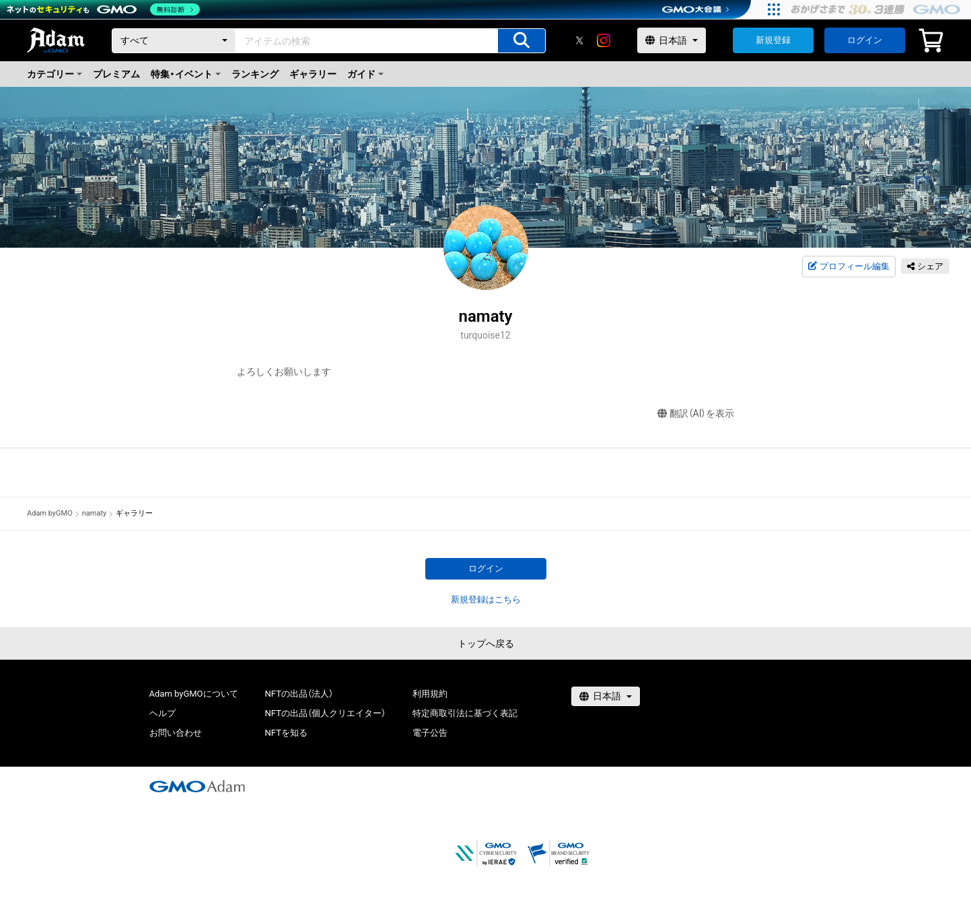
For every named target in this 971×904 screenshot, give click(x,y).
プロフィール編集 (848, 266)
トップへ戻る (486, 643)
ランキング (255, 74)
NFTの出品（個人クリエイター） (325, 713)
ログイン (864, 40)
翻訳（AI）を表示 (696, 414)
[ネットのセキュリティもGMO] (103, 9)
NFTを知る (286, 733)
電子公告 (429, 733)
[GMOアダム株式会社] (197, 786)
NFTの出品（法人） (299, 694)
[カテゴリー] (174, 40)
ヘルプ (162, 713)
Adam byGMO (50, 513)
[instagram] (603, 40)
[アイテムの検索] (521, 40)
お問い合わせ (175, 733)
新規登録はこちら (486, 599)
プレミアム (116, 74)
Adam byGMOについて (193, 694)
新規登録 (773, 40)
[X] (579, 40)
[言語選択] (671, 40)
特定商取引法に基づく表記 (464, 713)
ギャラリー (312, 74)
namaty (94, 513)
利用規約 (429, 694)
